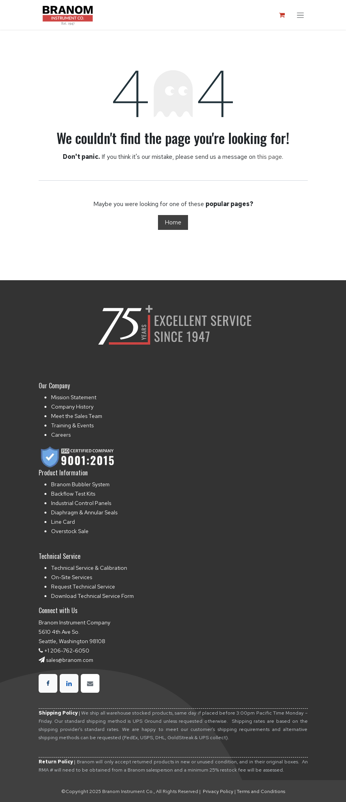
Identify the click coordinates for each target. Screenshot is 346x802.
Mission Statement (73, 397)
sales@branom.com (69, 659)
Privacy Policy (218, 791)
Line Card (63, 521)
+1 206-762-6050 (66, 650)
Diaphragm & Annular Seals (84, 512)
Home (173, 222)
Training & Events (72, 425)
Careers (61, 434)
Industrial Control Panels (81, 503)
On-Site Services (71, 577)
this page (269, 157)
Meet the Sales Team (76, 416)
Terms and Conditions (261, 791)
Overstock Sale (70, 531)
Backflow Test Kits (73, 493)
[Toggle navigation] (300, 14)
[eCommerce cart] (282, 15)
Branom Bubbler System (80, 484)
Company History (72, 406)
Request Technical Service (83, 586)
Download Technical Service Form (92, 595)
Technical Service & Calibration (89, 567)
